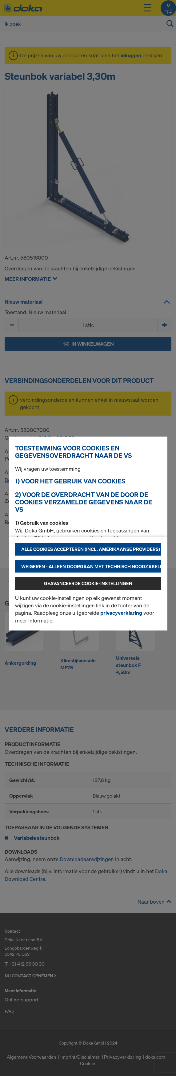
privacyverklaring (121, 612)
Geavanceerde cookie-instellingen (88, 583)
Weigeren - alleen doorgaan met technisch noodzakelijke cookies (91, 566)
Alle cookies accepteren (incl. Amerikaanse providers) (90, 549)
